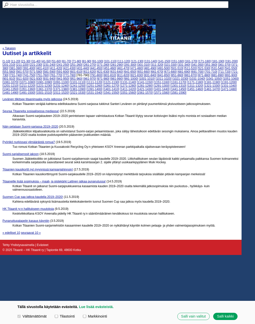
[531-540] (217, 68)
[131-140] (150, 61)
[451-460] (109, 68)
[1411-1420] (128, 89)
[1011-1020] (164, 79)
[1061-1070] (10, 82)
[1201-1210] (10, 85)
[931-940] (49, 79)
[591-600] (62, 72)
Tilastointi (65, 316)
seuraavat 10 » (31, 233)
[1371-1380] (61, 89)
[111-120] (123, 61)
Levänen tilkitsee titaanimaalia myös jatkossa (32, 99)
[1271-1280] (128, 85)
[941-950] (62, 79)
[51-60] (56, 61)
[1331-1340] (229, 85)
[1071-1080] (27, 82)
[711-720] (224, 72)
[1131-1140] (128, 82)
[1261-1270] (111, 85)
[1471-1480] (229, 89)
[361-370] (224, 65)
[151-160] (177, 61)
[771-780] (69, 75)
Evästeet (43, 245)
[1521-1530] (78, 92)
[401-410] (42, 68)
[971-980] (103, 79)
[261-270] (89, 65)
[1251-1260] (94, 85)
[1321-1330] (212, 85)
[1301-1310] (178, 85)
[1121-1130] (111, 82)
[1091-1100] (61, 82)
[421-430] (69, 68)
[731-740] (15, 75)
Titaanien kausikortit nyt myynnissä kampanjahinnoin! (37, 169)
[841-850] (163, 75)
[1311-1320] (195, 85)
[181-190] (218, 61)
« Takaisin (9, 48)
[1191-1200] (229, 82)
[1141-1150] (145, 82)
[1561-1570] (145, 92)
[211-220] (22, 65)
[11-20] (15, 61)
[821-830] (136, 75)
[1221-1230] (44, 85)
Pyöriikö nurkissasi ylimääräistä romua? (28, 142)
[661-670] (157, 72)
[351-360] (210, 65)
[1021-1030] (180, 79)
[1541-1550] (111, 92)
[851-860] (177, 75)
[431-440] (82, 68)
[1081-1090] (44, 82)
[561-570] (22, 72)
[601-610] (76, 72)
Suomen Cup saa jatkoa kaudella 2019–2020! (32, 197)
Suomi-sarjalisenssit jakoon (20, 154)
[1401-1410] (111, 89)
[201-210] (8, 65)
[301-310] (143, 65)
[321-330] (170, 65)
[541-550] (231, 68)
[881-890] (217, 75)
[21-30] (25, 61)
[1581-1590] (178, 92)
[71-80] (76, 61)
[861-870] (190, 75)
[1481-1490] (10, 92)
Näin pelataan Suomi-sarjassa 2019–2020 (30, 126)
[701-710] (210, 72)
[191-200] (231, 61)
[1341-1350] (10, 89)
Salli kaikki (225, 316)
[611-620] (89, 72)
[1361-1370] (44, 89)
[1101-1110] (78, 82)
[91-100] (97, 61)
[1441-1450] (178, 89)
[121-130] (137, 61)
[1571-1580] (162, 92)
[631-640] (116, 72)
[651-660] (143, 72)
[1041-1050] (214, 79)
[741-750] (29, 75)
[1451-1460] (195, 89)
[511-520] (190, 68)
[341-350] (197, 65)
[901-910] (8, 79)
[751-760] (42, 75)
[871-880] (204, 75)
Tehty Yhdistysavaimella (18, 245)
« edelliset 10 (11, 233)
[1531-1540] (94, 92)
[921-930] (35, 79)
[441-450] (96, 68)
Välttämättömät (32, 316)
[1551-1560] (128, 92)
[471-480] (136, 68)
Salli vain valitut (193, 316)
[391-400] (29, 68)
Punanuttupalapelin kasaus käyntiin (25, 221)
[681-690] (184, 72)
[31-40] (35, 61)
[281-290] (116, 65)
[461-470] (123, 68)
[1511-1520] (61, 92)
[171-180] (204, 61)
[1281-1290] (145, 85)
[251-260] (76, 65)
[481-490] (150, 68)
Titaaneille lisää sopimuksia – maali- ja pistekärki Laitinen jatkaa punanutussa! (54, 181)
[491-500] (163, 68)
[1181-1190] (212, 82)
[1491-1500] (27, 92)
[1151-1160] (162, 82)
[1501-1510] (44, 92)
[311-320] (157, 65)
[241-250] (62, 65)
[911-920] (22, 79)
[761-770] (56, 75)
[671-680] (170, 72)
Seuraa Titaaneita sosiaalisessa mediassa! (30, 111)
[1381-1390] (78, 89)
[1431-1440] (162, 89)
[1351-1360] (27, 89)
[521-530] (204, 68)
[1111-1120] (94, 82)
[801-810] (109, 75)
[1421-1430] (145, 89)
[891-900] (231, 75)
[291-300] (130, 65)
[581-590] (49, 72)
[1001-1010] (147, 79)
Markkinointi (95, 316)
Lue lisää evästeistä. (96, 307)
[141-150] (164, 61)
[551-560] (8, 72)
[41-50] (46, 61)
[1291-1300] (162, 85)
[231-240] (49, 65)
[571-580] (35, 72)
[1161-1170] (178, 82)
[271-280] (103, 65)
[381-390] (15, 68)
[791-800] (96, 75)
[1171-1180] (195, 82)
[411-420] (56, 68)
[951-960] (76, 79)
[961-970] (89, 79)
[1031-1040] (197, 79)
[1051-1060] (231, 79)
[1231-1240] (61, 85)
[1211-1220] (27, 85)
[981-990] (116, 79)
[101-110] (110, 61)
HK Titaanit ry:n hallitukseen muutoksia (28, 209)
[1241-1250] (78, 85)
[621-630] (103, 72)
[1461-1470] (212, 89)
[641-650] (130, 72)
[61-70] (66, 61)
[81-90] (86, 61)
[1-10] (6, 61)
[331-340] (184, 65)
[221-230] (35, 65)
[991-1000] (131, 79)
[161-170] (191, 61)
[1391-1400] (94, 89)
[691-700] (197, 72)
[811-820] (123, 75)
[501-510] (177, 68)
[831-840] (150, 75)
